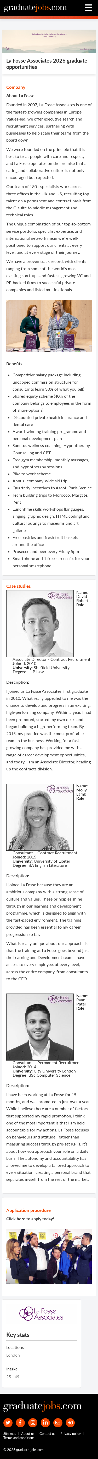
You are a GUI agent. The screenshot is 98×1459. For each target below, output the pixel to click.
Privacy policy (70, 1433)
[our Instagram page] (32, 1422)
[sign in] (70, 1422)
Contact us (47, 1433)
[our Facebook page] (20, 1422)
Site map (9, 1433)
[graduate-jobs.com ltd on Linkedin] (45, 1422)
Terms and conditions (18, 1438)
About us (27, 1433)
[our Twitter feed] (8, 1422)
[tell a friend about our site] (57, 1422)
